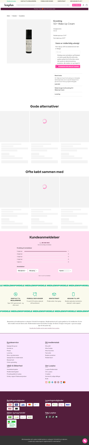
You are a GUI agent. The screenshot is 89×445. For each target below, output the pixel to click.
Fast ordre (48, 353)
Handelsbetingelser (12, 369)
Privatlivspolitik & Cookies (14, 374)
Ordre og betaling (12, 362)
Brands (14, 16)
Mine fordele (48, 348)
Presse (9, 351)
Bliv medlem (76, 5)
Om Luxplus (48, 372)
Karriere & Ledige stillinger (52, 376)
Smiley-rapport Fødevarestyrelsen (17, 376)
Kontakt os (10, 348)
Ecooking (22, 16)
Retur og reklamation (13, 355)
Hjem (8, 16)
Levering (9, 353)
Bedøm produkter (50, 355)
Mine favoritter (49, 351)
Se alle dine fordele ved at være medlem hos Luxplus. (44, 328)
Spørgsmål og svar (12, 346)
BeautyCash (10, 360)
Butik (46, 379)
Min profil (47, 346)
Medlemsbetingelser (13, 372)
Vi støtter (48, 374)
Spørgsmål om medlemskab (15, 357)
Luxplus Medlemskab (51, 369)
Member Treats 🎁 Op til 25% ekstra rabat (44, 9)
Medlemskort (49, 357)
